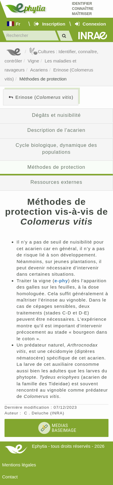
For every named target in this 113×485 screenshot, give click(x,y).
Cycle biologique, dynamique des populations (56, 148)
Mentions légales (19, 464)
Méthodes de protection (43, 78)
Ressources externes (56, 182)
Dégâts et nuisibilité (56, 115)
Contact (10, 476)
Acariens (39, 69)
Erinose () (44, 97)
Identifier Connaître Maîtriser (82, 9)
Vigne (33, 60)
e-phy (61, 280)
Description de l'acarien (56, 130)
